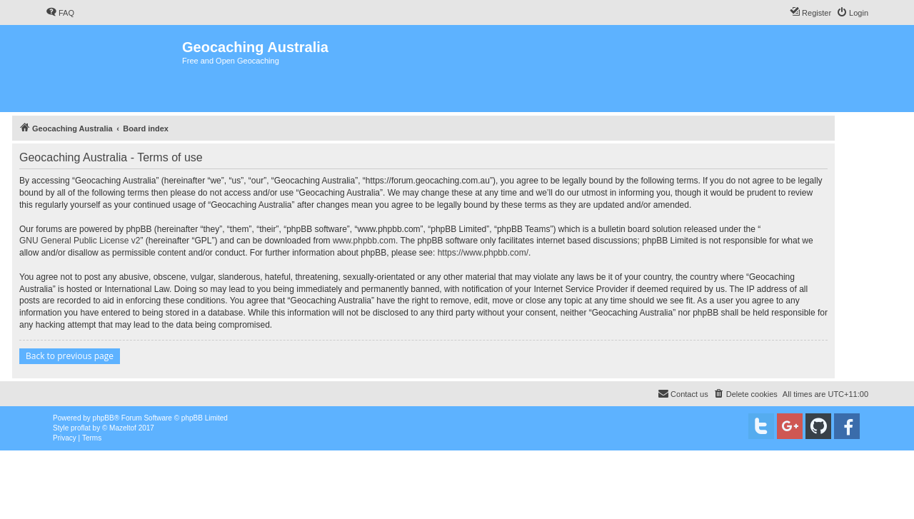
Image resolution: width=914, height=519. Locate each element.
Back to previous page (70, 356)
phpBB (103, 418)
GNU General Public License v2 (79, 241)
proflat (81, 428)
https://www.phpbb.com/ (483, 253)
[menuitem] (60, 12)
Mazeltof (122, 428)
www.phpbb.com (364, 241)
